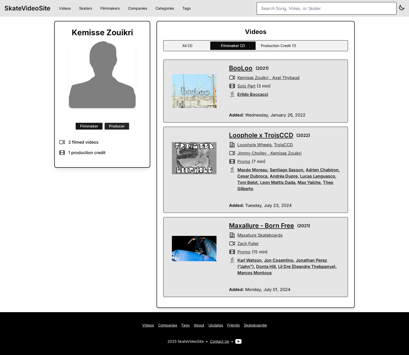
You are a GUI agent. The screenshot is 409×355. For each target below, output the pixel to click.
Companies (137, 8)
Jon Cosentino (278, 260)
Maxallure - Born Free (261, 225)
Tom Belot (247, 182)
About (199, 325)
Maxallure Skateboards (259, 235)
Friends (233, 325)
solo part (246, 86)
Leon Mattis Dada (277, 182)
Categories (164, 8)
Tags (186, 8)
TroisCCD (283, 144)
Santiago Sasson (286, 169)
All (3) (187, 45)
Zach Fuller (248, 243)
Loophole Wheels (254, 144)
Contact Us (219, 341)
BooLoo (240, 68)
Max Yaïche (309, 182)
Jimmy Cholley (252, 153)
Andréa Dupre (284, 176)
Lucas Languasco (317, 176)
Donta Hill (266, 266)
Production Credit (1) (278, 45)
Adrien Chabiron (322, 169)
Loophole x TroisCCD (261, 135)
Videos (65, 8)
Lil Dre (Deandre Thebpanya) (306, 266)
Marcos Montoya (254, 272)
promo (243, 161)
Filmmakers (110, 8)
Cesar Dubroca (252, 176)
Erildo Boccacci (252, 94)
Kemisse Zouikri (252, 77)
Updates (215, 325)
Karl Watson (249, 260)
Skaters (85, 8)
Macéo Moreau (252, 169)
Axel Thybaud (285, 77)
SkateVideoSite (27, 8)
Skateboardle (255, 325)
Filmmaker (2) (233, 45)
